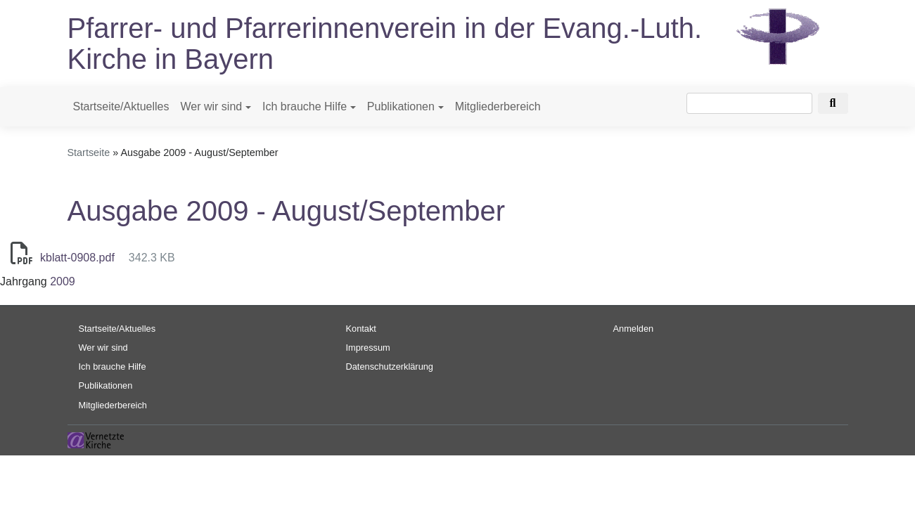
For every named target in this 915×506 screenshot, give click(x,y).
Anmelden (633, 328)
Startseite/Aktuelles (121, 106)
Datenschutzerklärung (389, 366)
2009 (62, 281)
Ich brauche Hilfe (304, 106)
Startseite (89, 152)
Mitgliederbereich (498, 106)
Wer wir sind (211, 106)
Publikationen (401, 106)
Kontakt (361, 328)
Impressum (368, 347)
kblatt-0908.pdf (77, 258)
